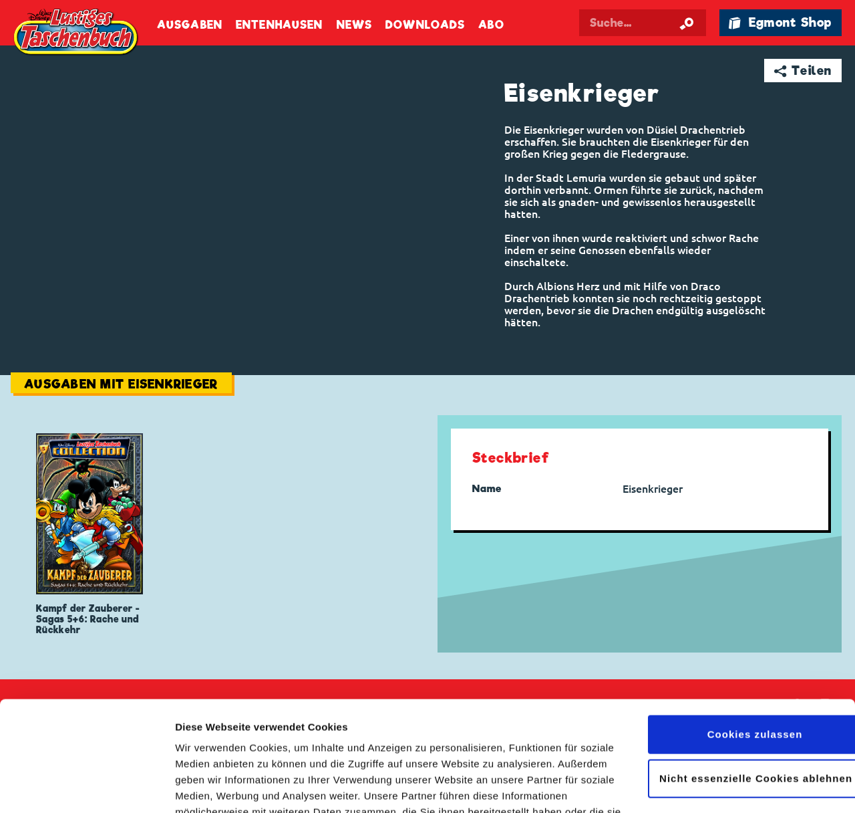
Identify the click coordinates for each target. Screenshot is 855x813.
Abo (491, 25)
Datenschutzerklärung (426, 750)
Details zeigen (208, 786)
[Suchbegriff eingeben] (642, 22)
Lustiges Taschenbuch (76, 33)
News (354, 25)
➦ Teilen (803, 71)
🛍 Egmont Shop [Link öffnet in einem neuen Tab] (780, 22)
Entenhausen (279, 25)
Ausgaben (189, 25)
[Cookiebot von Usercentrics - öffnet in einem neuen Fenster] (86, 787)
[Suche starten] (686, 22)
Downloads (425, 25)
